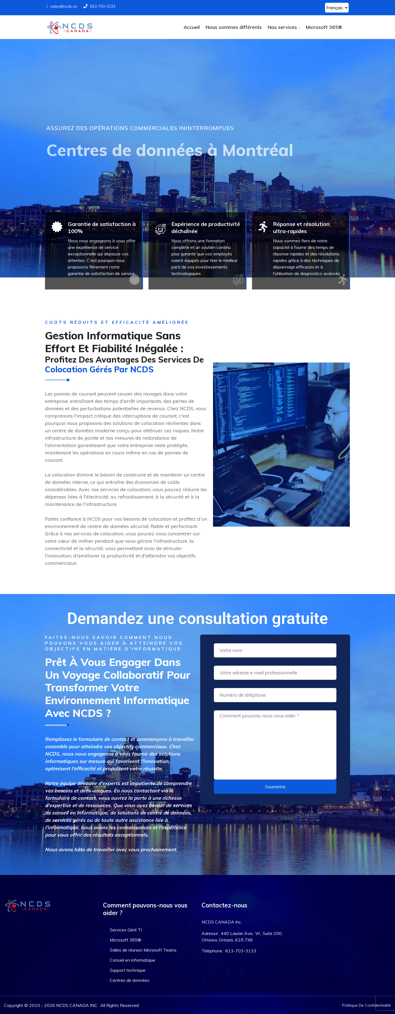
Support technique (127, 970)
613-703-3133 (99, 6)
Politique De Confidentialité (366, 1005)
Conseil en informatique (132, 960)
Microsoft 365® (324, 27)
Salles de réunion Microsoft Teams (143, 950)
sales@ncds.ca (61, 6)
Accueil (192, 27)
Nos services (282, 27)
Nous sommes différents (234, 27)
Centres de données (129, 980)
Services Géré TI (126, 929)
